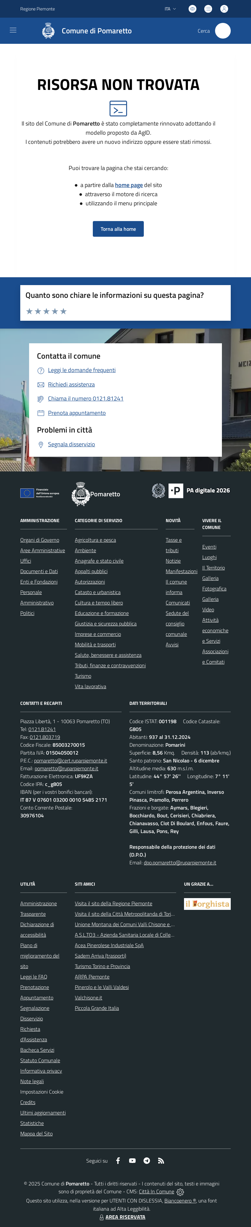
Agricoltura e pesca (95, 540)
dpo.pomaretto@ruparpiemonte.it (180, 862)
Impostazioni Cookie (41, 1092)
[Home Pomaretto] (83, 31)
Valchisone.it (88, 997)
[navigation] (13, 30)
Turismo (83, 676)
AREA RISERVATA (121, 1217)
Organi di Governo (39, 540)
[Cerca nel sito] (223, 31)
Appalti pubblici (91, 571)
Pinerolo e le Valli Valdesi (102, 987)
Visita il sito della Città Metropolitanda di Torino (125, 914)
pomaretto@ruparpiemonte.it (66, 768)
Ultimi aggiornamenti (43, 1112)
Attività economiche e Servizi (215, 630)
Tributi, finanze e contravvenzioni (110, 665)
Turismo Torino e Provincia (102, 966)
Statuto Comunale (40, 1060)
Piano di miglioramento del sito (39, 955)
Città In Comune (156, 1191)
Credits (27, 1102)
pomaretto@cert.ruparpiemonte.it (70, 760)
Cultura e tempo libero (99, 602)
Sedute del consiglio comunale (177, 623)
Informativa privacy (41, 1071)
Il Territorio (213, 567)
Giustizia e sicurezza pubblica (106, 623)
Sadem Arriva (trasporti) (100, 956)
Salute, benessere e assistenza (108, 655)
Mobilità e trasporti (95, 644)
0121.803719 (45, 737)
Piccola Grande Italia (97, 1008)
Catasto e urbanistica (98, 592)
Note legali (32, 1081)
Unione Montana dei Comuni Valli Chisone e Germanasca (136, 924)
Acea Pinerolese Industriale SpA (109, 945)
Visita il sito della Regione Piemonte (113, 903)
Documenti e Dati (39, 571)
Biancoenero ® (180, 1200)
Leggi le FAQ (33, 976)
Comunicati (178, 602)
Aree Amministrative (42, 550)
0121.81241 (42, 729)
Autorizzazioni (90, 582)
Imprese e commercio (98, 634)
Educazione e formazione (102, 613)
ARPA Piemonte (92, 976)
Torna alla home (118, 229)
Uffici (25, 561)
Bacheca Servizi (37, 1050)
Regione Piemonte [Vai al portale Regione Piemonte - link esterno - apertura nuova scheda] (37, 8)
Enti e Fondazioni (39, 582)
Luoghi (209, 557)
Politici (27, 613)
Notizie (173, 561)
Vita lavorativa (90, 686)
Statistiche (32, 1123)
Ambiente (85, 550)
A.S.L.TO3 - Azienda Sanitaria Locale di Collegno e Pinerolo (138, 935)
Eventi (209, 547)
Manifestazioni (181, 571)
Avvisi (172, 644)
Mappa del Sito (36, 1133)
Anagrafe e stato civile (99, 561)
